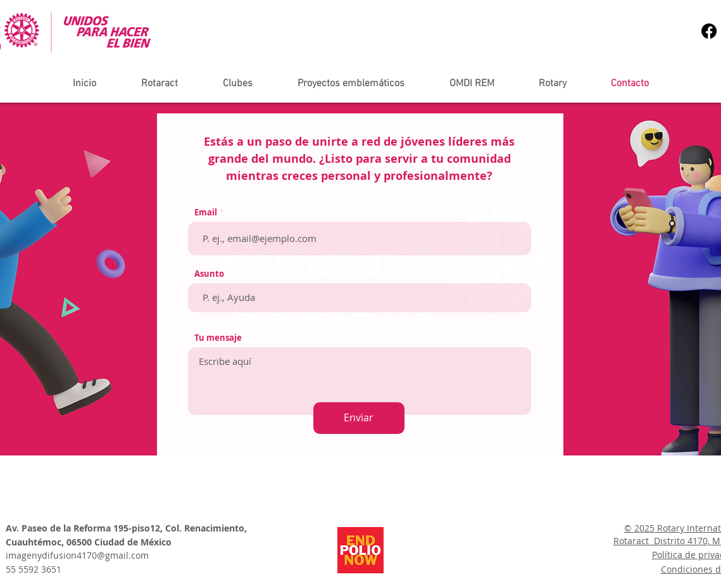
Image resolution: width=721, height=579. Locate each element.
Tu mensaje (218, 338)
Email (205, 212)
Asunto (209, 274)
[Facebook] (709, 31)
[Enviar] (358, 418)
